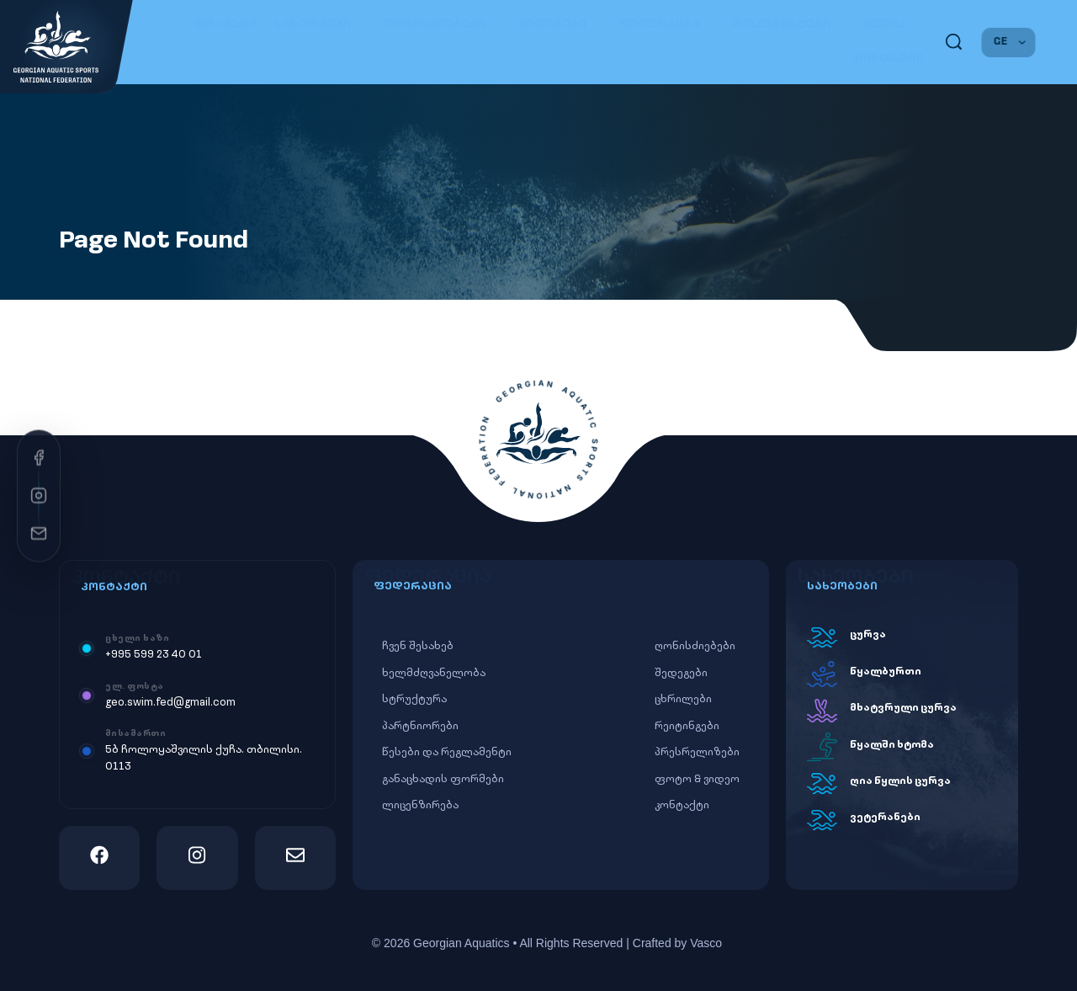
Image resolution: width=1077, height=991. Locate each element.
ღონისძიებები (442, 25)
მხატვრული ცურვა (903, 708)
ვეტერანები (885, 818)
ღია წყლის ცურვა (900, 781)
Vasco (706, 943)
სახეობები (319, 25)
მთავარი (225, 25)
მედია (891, 25)
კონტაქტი (887, 58)
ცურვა (868, 635)
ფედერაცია (666, 25)
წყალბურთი (885, 672)
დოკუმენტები (788, 25)
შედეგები (559, 25)
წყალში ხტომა (892, 745)
